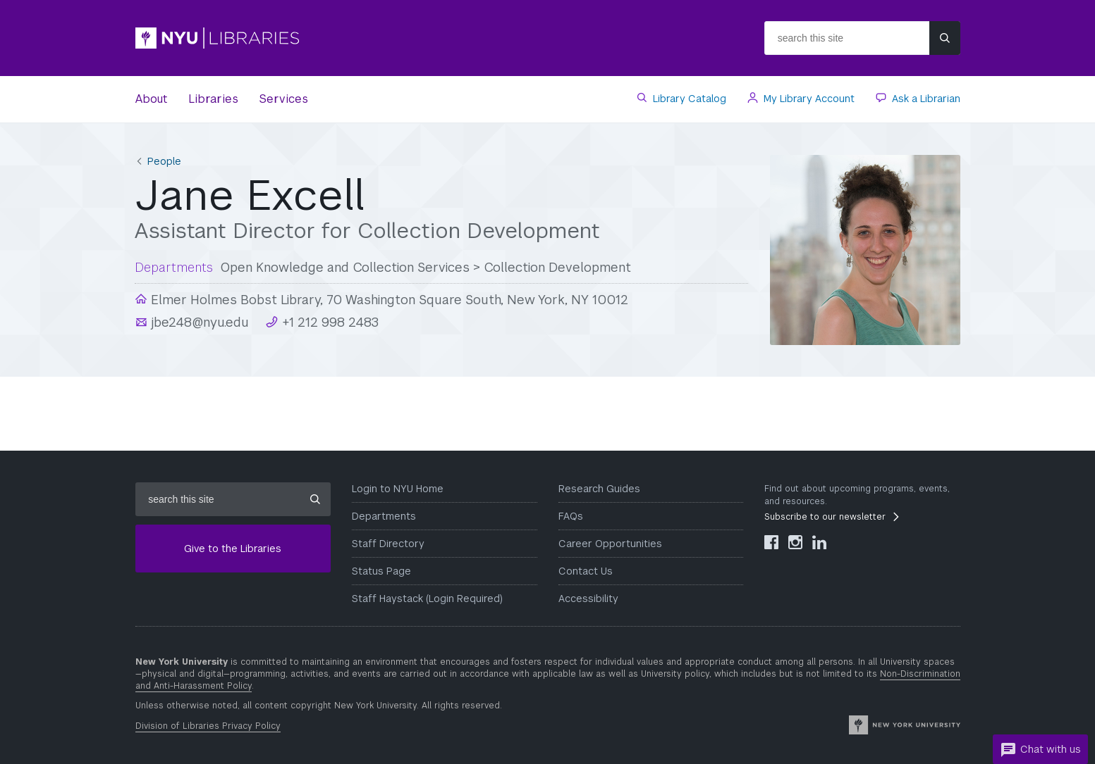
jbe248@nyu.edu (198, 322)
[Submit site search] (944, 38)
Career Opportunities (610, 543)
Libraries (213, 99)
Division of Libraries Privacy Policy (208, 726)
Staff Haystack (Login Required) (427, 598)
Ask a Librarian (924, 98)
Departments (384, 516)
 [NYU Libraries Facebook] (771, 542)
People (164, 161)
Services (283, 99)
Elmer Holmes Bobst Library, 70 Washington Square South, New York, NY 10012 (387, 300)
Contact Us (585, 571)
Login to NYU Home (397, 488)
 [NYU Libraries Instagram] (795, 542)
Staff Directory (388, 543)
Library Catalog (688, 98)
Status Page (381, 571)
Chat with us (1040, 749)
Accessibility (588, 598)
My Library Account (808, 98)
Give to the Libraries (232, 548)
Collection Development (557, 267)
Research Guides (599, 488)
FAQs (570, 516)
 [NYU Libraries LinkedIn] (819, 542)
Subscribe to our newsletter (825, 516)
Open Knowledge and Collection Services (345, 267)
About (151, 99)
